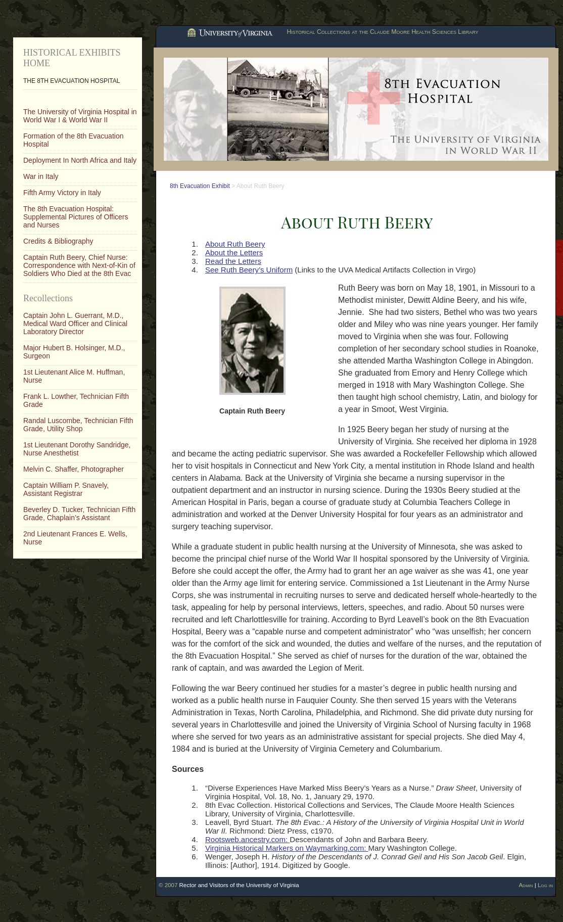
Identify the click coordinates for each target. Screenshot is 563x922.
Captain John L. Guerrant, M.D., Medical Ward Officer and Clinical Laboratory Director (75, 323)
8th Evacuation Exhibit (200, 186)
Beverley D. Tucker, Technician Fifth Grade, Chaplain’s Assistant (79, 513)
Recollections (48, 298)
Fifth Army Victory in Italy (62, 193)
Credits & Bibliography (58, 241)
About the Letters (234, 252)
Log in (545, 885)
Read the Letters (233, 261)
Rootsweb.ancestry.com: (247, 839)
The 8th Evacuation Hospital (71, 80)
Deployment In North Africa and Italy (79, 160)
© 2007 (168, 885)
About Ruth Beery (235, 244)
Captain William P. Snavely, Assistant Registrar (66, 489)
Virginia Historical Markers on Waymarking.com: (286, 848)
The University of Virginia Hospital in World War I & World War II (80, 116)
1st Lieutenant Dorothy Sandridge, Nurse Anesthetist (76, 449)
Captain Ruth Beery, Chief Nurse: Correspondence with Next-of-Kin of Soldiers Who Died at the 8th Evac (79, 265)
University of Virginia (228, 33)
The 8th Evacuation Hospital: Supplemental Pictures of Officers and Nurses (75, 217)
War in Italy (41, 176)
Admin (526, 885)
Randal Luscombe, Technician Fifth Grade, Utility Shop (78, 425)
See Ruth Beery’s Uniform (249, 269)
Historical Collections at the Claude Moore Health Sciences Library (382, 31)
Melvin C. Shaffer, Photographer (73, 469)
